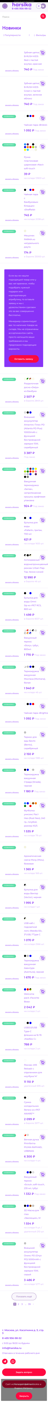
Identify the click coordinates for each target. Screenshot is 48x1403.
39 (29, 1304)
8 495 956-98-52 (21, 8)
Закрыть (24, 1396)
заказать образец (12, 70)
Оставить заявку (23, 359)
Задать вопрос (24, 1372)
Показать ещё (24, 1296)
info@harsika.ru (11, 1348)
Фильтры (40, 35)
